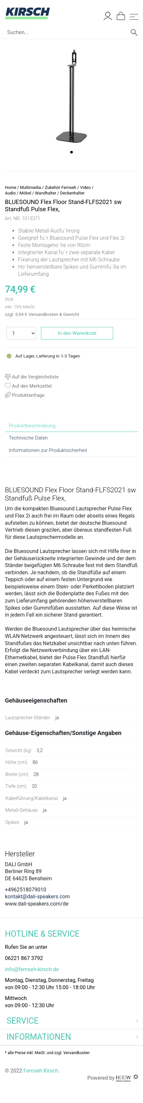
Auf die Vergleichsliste (32, 377)
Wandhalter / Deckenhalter (60, 193)
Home (10, 187)
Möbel (25, 193)
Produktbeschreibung (32, 426)
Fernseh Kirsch (40, 1071)
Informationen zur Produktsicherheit (48, 450)
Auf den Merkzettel (28, 386)
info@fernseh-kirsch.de (32, 969)
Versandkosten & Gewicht (54, 314)
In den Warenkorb (77, 333)
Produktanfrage (25, 395)
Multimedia (30, 187)
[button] (71, 152)
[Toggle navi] (134, 17)
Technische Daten (28, 438)
